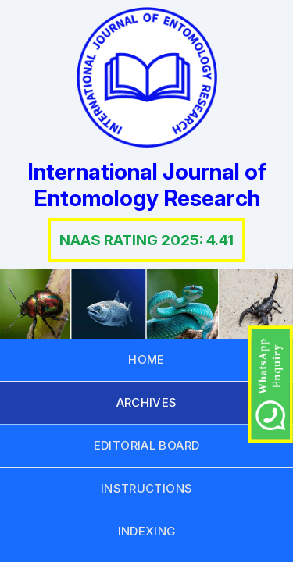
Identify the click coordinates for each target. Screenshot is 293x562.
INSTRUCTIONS (147, 488)
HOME (146, 359)
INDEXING (147, 531)
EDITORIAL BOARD (147, 445)
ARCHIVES (146, 402)
